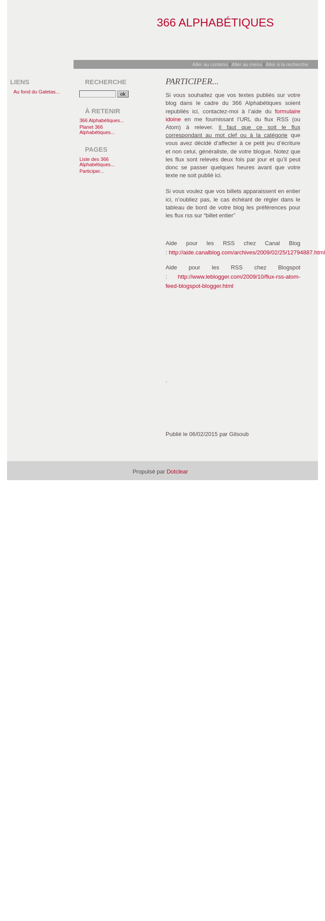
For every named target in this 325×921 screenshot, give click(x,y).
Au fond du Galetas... (36, 91)
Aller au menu (247, 64)
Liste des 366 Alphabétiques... (96, 162)
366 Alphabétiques (215, 22)
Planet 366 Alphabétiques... (96, 129)
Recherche (105, 82)
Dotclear (177, 471)
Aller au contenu (210, 64)
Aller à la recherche (287, 64)
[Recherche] (97, 93)
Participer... (91, 171)
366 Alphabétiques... (101, 120)
